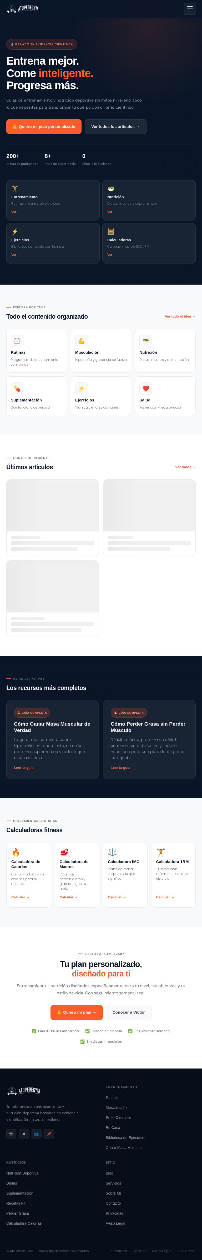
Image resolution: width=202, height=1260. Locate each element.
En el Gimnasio (118, 1117)
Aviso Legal (115, 1223)
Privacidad (114, 1213)
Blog (109, 1173)
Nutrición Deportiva (22, 1173)
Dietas (11, 1183)
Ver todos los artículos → (115, 126)
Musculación (116, 1107)
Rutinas (112, 1097)
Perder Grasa (17, 1213)
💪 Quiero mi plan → (76, 1012)
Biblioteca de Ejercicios (125, 1138)
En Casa (113, 1127)
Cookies (139, 1250)
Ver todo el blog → (180, 316)
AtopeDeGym (22, 1250)
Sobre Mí (113, 1193)
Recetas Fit (16, 1203)
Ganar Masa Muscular (124, 1148)
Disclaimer (186, 1250)
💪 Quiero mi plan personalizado (44, 126)
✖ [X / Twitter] (24, 1134)
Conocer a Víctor (129, 1012)
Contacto (113, 1203)
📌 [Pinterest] (49, 1134)
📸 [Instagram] (11, 1134)
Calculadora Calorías (24, 1223)
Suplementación (19, 1193)
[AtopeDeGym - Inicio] (23, 1099)
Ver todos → (185, 467)
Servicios (113, 1183)
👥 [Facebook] (36, 1134)
